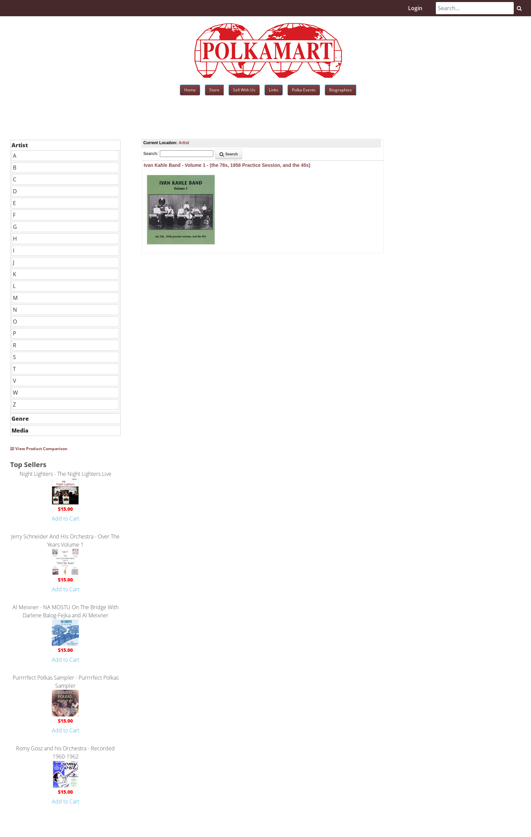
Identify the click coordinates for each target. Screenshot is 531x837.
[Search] (475, 8)
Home (190, 90)
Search (228, 154)
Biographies (340, 90)
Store (214, 90)
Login (415, 8)
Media (20, 430)
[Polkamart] (268, 49)
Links (273, 90)
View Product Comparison (38, 448)
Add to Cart (65, 518)
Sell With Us (244, 90)
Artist (20, 145)
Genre (20, 418)
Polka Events (304, 90)
